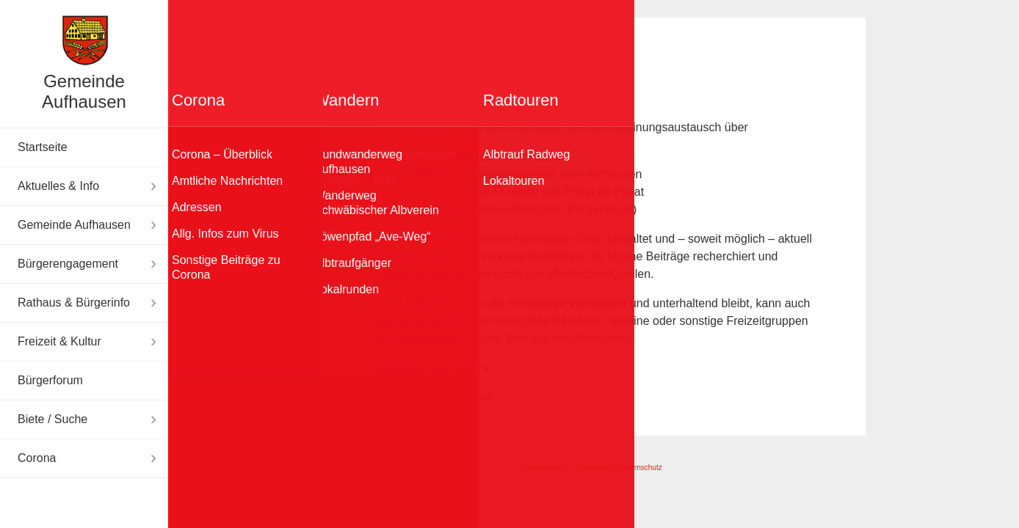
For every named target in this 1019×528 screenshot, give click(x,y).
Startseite (43, 147)
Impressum (544, 467)
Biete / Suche (52, 419)
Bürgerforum (50, 380)
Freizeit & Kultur (59, 341)
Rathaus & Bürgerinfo (74, 302)
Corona (37, 458)
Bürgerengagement (68, 263)
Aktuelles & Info (58, 186)
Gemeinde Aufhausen (84, 91)
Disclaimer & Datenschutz (619, 467)
